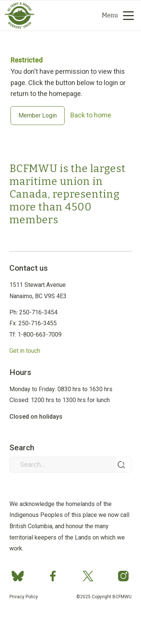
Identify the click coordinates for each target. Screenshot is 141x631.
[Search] (63, 15)
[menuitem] (76, 15)
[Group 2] (57, 15)
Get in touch (24, 350)
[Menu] (115, 15)
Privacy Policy (23, 596)
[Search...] (70, 464)
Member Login (37, 115)
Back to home (90, 115)
